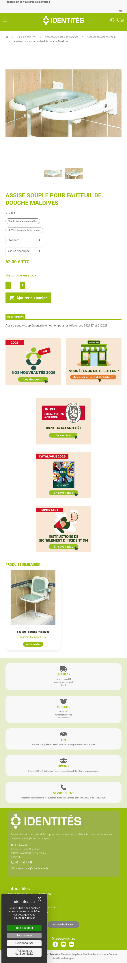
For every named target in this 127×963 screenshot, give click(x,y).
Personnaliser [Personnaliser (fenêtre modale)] (24, 943)
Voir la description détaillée (22, 221)
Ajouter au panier (28, 298)
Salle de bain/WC (26, 36)
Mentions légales (71, 954)
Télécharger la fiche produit (24, 230)
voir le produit (33, 644)
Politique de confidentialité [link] (24, 952)
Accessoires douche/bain (101, 36)
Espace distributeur (63, 924)
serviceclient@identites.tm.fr (31, 868)
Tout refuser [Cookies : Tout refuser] (24, 935)
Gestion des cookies (94, 954)
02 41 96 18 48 (23, 862)
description (15, 316)
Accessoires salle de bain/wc (61, 36)
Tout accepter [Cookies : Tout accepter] (24, 927)
